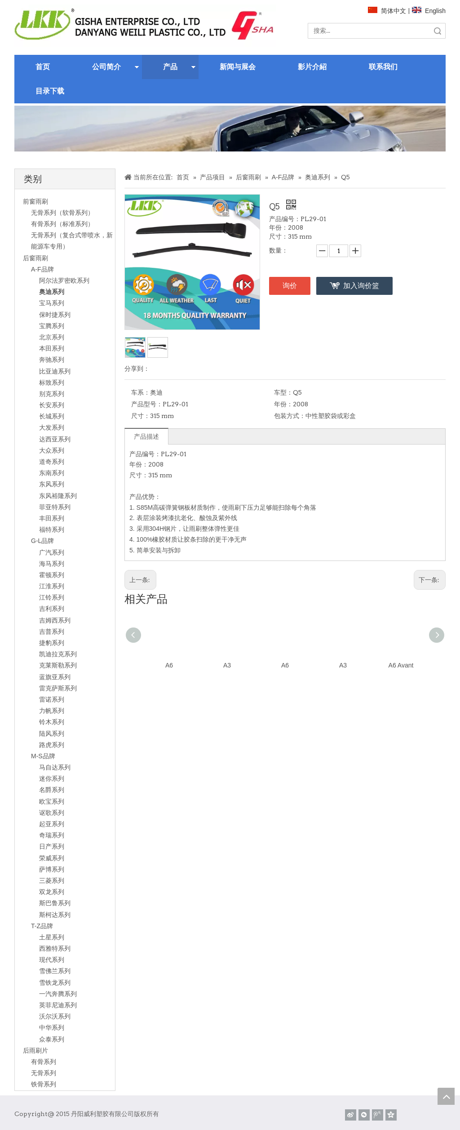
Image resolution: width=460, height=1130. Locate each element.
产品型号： (147, 404)
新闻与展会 (238, 67)
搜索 (437, 30)
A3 (227, 665)
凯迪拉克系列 (58, 654)
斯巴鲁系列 (55, 903)
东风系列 (51, 484)
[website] (145, 25)
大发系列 (51, 427)
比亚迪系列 (55, 371)
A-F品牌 (42, 269)
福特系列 (51, 529)
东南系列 (51, 472)
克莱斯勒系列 (58, 665)
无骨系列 (43, 1073)
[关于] (230, 128)
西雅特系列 (55, 948)
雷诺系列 (51, 699)
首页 (42, 67)
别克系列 (51, 393)
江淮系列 (51, 586)
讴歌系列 (51, 812)
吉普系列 (51, 631)
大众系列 (51, 450)
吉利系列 (51, 608)
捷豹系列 (51, 642)
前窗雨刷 (35, 201)
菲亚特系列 (55, 507)
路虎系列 (51, 744)
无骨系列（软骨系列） (62, 212)
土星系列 (51, 937)
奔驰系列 (51, 359)
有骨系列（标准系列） (62, 223)
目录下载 (49, 91)
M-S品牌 (43, 756)
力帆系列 (51, 710)
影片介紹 (312, 67)
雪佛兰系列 (55, 970)
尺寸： (140, 415)
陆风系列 (51, 733)
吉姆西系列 (55, 620)
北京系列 (51, 337)
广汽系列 (51, 552)
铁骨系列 (43, 1084)
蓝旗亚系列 (55, 677)
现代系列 (51, 959)
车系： (140, 392)
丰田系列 (51, 518)
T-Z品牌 (42, 926)
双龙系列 (51, 891)
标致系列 (51, 382)
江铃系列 (51, 597)
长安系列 (51, 405)
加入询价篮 (361, 285)
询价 (290, 285)
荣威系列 (51, 858)
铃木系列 (51, 721)
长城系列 (51, 416)
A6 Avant (401, 665)
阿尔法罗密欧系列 (64, 280)
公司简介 (106, 67)
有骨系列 (43, 1061)
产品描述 (146, 436)
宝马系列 (51, 303)
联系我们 (383, 67)
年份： (283, 404)
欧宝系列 (51, 801)
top (446, 1096)
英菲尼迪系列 (58, 1005)
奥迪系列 (51, 291)
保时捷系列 (55, 314)
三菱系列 (51, 880)
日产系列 (51, 846)
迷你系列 (51, 778)
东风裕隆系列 (58, 495)
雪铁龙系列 (55, 982)
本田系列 (51, 348)
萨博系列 (51, 869)
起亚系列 (51, 823)
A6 (169, 665)
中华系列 (51, 1027)
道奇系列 (51, 461)
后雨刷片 (35, 1050)
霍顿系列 (51, 574)
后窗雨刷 (35, 258)
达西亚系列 (55, 439)
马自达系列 (55, 767)
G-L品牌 (42, 540)
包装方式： (289, 415)
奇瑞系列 (51, 835)
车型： (283, 392)
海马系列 (51, 563)
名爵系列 (51, 789)
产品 (170, 67)
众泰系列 (51, 1039)
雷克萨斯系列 (58, 688)
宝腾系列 (51, 325)
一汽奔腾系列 (58, 993)
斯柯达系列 (55, 914)
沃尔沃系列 (55, 1016)
